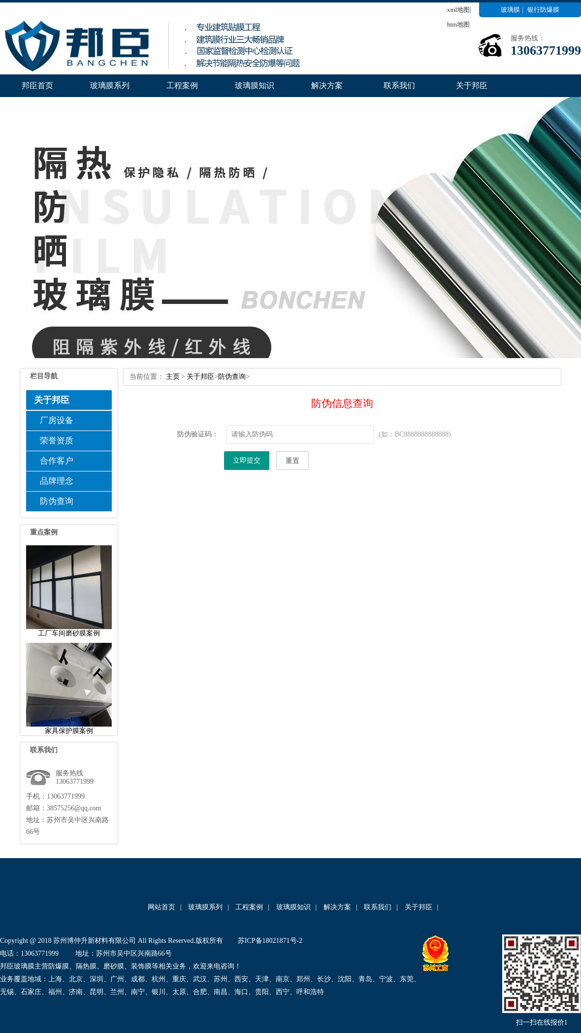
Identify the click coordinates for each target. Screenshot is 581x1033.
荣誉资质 (56, 440)
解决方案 (327, 85)
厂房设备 (56, 420)
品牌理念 (56, 481)
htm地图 (458, 24)
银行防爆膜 (543, 9)
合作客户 (56, 461)
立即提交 (246, 460)
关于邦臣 (471, 85)
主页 (173, 376)
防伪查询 (56, 501)
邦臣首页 (37, 85)
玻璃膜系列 (109, 85)
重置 (292, 461)
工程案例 (182, 85)
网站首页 (161, 907)
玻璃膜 (510, 9)
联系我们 (399, 85)
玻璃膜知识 (254, 85)
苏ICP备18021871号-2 (270, 940)
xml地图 (458, 9)
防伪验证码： (198, 434)
